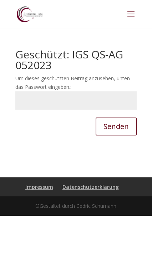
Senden (116, 126)
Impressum (39, 186)
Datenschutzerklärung (90, 186)
